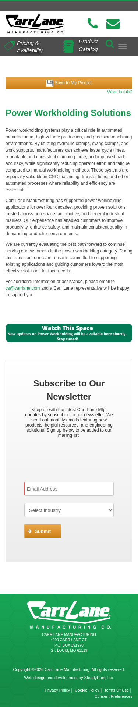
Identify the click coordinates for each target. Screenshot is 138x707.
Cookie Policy (87, 690)
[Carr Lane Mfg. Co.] (35, 23)
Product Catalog (88, 45)
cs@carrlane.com (23, 288)
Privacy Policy (57, 690)
